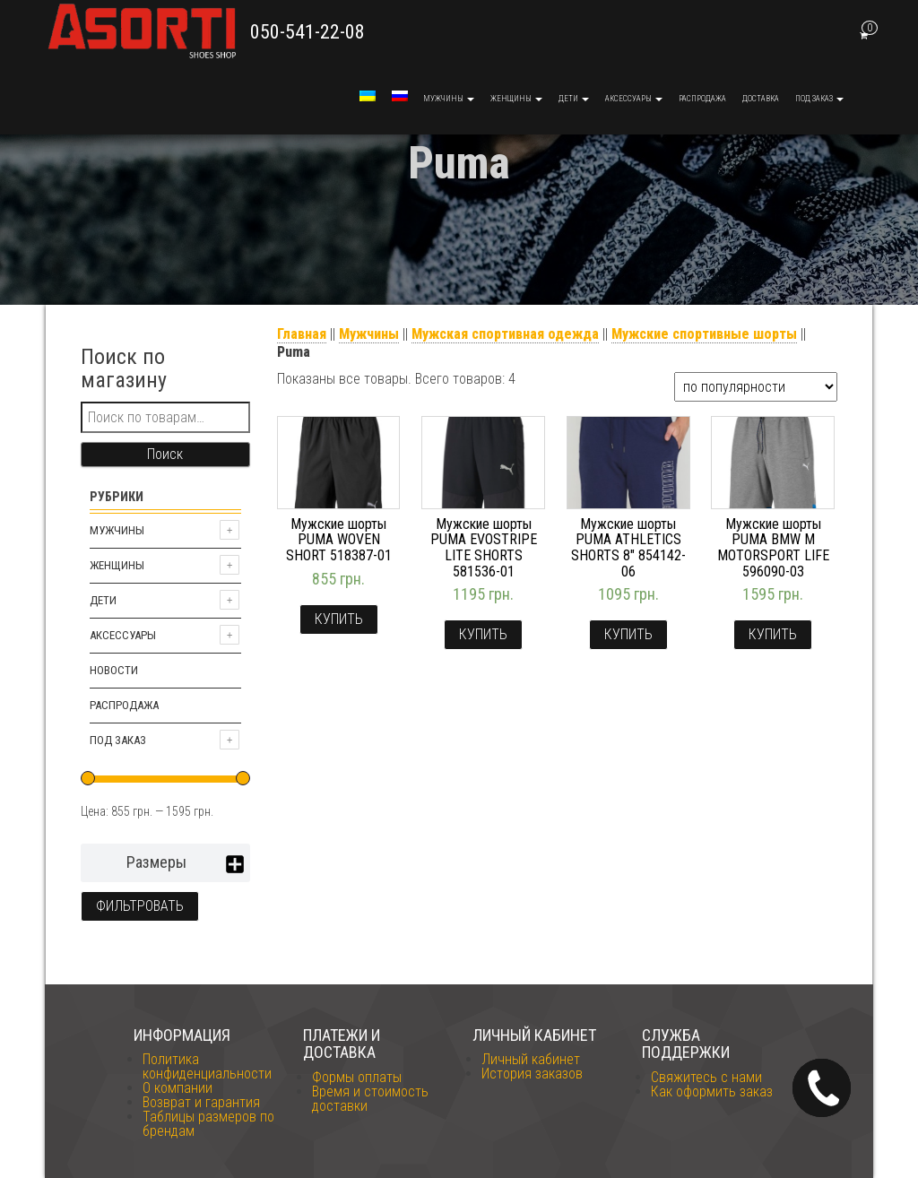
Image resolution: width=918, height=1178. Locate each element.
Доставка (760, 98)
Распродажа (702, 98)
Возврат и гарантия (201, 1102)
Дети (574, 98)
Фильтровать (140, 905)
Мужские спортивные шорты (704, 333)
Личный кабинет (530, 1059)
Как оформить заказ (712, 1091)
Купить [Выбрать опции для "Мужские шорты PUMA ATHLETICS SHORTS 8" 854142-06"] (628, 634)
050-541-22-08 (307, 32)
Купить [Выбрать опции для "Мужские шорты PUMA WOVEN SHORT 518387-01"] (339, 619)
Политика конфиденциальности (207, 1066)
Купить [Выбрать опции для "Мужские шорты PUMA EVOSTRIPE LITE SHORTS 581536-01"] (483, 634)
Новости (114, 670)
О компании (177, 1087)
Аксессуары (634, 98)
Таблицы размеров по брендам (208, 1123)
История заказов (532, 1073)
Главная (301, 333)
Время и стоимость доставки (370, 1098)
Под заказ (819, 98)
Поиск (165, 454)
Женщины (516, 98)
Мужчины (449, 98)
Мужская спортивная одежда (505, 333)
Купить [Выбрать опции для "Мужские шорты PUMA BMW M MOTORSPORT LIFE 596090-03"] (773, 634)
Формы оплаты (357, 1077)
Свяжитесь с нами (706, 1077)
